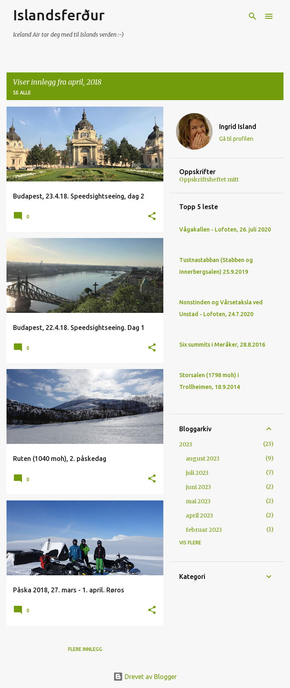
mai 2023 (198, 501)
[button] (152, 216)
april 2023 (199, 515)
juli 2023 (197, 472)
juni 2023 (198, 487)
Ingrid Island (237, 126)
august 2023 (203, 458)
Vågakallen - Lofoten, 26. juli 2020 (225, 229)
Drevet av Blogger (145, 676)
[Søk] (252, 16)
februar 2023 (204, 529)
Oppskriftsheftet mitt (209, 179)
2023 (185, 444)
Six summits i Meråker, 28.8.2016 (222, 344)
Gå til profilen (236, 138)
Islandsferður (59, 15)
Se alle (22, 92)
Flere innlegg (85, 649)
